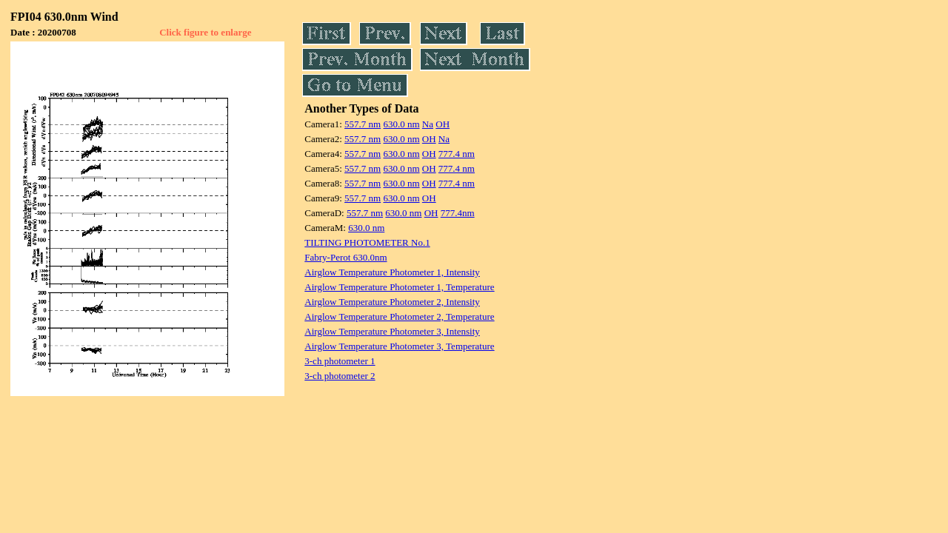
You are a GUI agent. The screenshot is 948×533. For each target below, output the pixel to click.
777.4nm (458, 212)
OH (442, 124)
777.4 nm (456, 153)
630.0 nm (401, 124)
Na (427, 124)
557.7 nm (362, 124)
